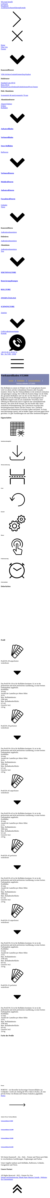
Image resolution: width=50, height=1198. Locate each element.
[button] (25, 1104)
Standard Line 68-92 (8, 83)
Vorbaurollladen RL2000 (7, 1147)
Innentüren (13, 232)
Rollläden (21, 381)
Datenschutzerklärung (12, 8)
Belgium (4, 87)
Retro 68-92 (5, 85)
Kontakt (23, 8)
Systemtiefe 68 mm (7, 95)
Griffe (3, 331)
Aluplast (28, 74)
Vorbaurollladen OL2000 (7, 1129)
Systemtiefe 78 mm (21, 95)
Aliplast (9, 104)
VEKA (3, 74)
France (9, 87)
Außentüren (5, 232)
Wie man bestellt (7, 2)
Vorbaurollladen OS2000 (7, 1138)
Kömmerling (20, 74)
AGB (3, 8)
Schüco (8, 74)
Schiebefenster (23, 87)
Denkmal (15, 87)
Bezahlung (4, 6)
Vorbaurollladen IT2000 (7, 1121)
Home (3, 45)
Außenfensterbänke (12, 331)
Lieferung (4, 4)
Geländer (4, 205)
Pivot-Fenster (33, 87)
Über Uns (4, 47)
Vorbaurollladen (34, 381)
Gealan (13, 74)
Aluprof (3, 104)
